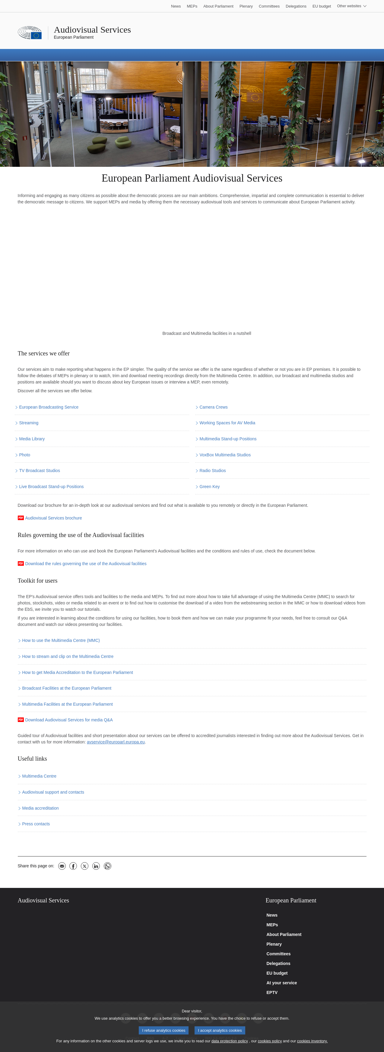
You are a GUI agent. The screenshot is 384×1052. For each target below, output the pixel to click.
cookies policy (270, 1041)
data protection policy (229, 1041)
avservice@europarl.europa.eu (116, 742)
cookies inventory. (312, 1041)
